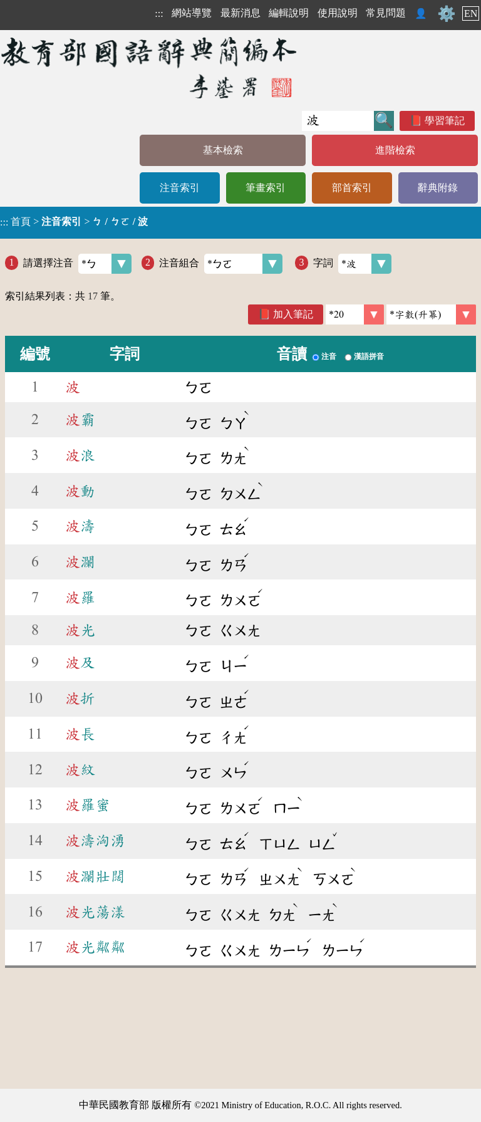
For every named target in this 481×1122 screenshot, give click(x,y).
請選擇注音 (77, 264)
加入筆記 (293, 314)
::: (159, 13)
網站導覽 (192, 13)
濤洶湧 (95, 840)
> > (74, 221)
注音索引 (180, 187)
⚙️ (446, 14)
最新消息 (240, 13)
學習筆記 (445, 120)
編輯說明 (289, 13)
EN (470, 13)
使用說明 (338, 13)
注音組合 (220, 264)
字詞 (352, 264)
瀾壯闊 (95, 876)
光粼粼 (95, 947)
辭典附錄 (438, 187)
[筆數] (355, 314)
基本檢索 (223, 150)
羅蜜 (87, 805)
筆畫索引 (266, 187)
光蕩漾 (95, 912)
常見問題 (386, 13)
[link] (431, 314)
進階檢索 (395, 150)
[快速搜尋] (338, 121)
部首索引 (352, 187)
